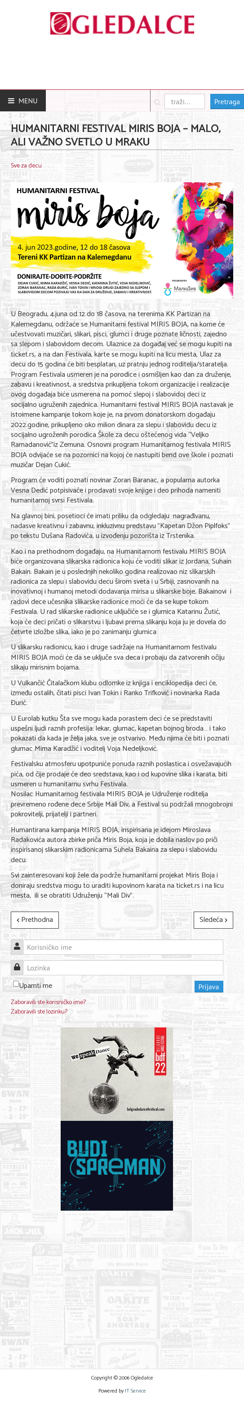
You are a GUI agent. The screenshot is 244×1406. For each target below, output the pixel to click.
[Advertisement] (117, 1284)
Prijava (209, 986)
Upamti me (35, 986)
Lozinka (20, 962)
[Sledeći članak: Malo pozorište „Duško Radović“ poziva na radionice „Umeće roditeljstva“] (213, 920)
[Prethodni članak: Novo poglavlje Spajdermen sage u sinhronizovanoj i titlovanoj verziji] (35, 920)
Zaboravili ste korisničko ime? (48, 1002)
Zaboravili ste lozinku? (39, 1012)
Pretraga (227, 101)
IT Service (135, 1391)
